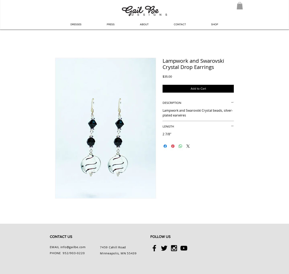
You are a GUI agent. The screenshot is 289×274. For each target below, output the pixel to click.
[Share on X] (188, 146)
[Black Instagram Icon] (174, 248)
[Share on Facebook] (165, 146)
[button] (240, 5)
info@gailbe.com (73, 247)
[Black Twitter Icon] (164, 248)
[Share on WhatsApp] (180, 146)
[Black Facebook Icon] (154, 248)
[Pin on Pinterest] (172, 146)
